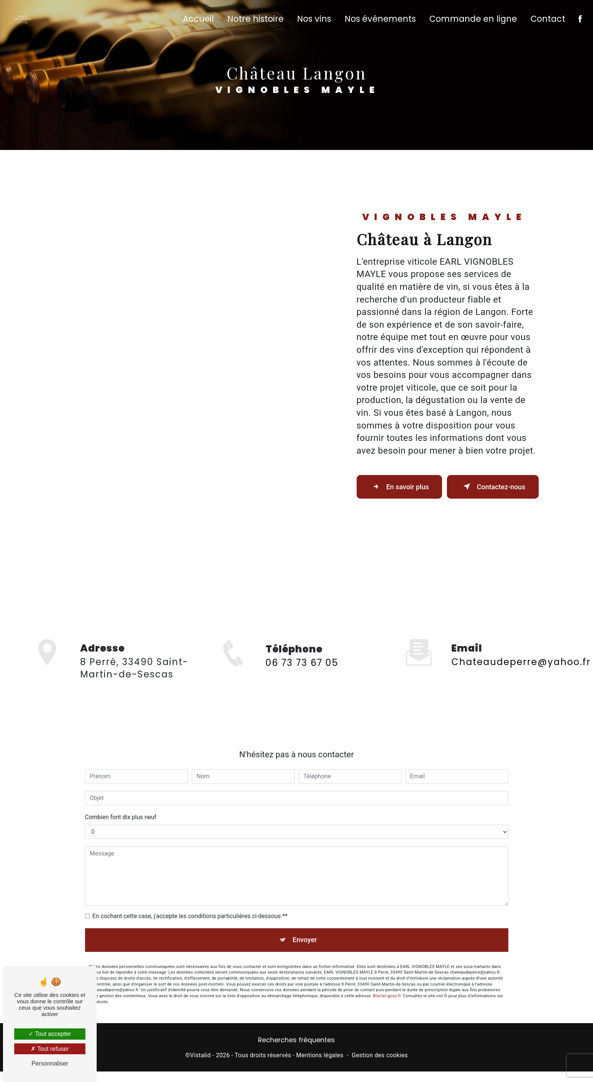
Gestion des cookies (380, 1065)
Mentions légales (319, 1065)
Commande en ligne (472, 21)
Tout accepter (49, 1034)
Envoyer (305, 929)
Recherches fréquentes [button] (296, 1050)
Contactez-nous (488, 491)
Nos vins (313, 21)
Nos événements (379, 21)
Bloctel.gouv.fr (386, 986)
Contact (547, 21)
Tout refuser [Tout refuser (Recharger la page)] (50, 1049)
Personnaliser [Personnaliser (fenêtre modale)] (49, 1063)
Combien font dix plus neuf (121, 806)
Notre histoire (255, 21)
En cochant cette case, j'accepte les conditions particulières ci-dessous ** (190, 905)
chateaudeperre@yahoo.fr (521, 651)
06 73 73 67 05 (302, 691)
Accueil (197, 21)
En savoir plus (398, 491)
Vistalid (200, 1065)
